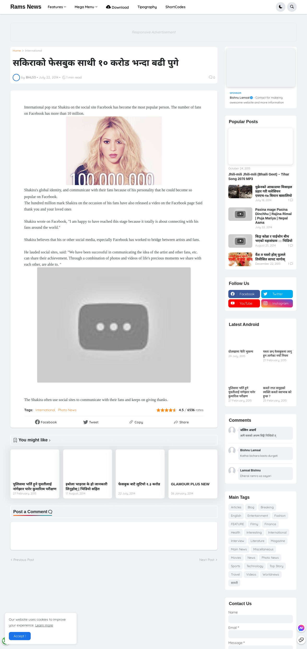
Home (17, 50)
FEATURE (237, 524)
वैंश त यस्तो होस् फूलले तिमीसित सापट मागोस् (270, 257)
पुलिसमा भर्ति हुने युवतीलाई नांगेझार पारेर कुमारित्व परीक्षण (34, 486)
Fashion (280, 515)
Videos (251, 574)
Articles (236, 507)
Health (235, 532)
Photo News (67, 410)
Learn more (44, 625)
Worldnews (271, 574)
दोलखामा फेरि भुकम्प (240, 351)
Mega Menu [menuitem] (84, 7)
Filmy (254, 524)
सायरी (234, 583)
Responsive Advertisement (153, 32)
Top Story (276, 566)
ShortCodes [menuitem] (175, 7)
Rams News (25, 7)
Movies (236, 557)
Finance (270, 524)
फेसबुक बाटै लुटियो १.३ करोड (139, 484)
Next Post (206, 560)
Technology (255, 566)
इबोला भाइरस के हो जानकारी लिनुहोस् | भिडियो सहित (86, 486)
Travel (235, 574)
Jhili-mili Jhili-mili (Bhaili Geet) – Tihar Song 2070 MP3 (258, 176)
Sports (235, 566)
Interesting (254, 532)
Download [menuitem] (117, 7)
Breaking (267, 507)
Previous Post (23, 560)
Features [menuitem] (55, 7)
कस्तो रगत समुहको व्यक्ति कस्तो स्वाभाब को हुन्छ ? (277, 392)
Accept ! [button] (20, 636)
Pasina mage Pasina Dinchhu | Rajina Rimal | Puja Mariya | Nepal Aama (273, 216)
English (236, 515)
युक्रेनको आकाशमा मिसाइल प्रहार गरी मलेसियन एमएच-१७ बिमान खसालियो (273, 191)
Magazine (278, 541)
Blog (251, 507)
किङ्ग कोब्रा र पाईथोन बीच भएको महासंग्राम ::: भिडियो (273, 238)
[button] (280, 7)
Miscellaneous (263, 549)
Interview (237, 541)
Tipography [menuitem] (147, 7)
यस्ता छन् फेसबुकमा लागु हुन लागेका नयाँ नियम (277, 353)
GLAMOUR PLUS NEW (190, 484)
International (33, 50)
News (251, 557)
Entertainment (258, 515)
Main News (239, 549)
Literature (257, 541)
